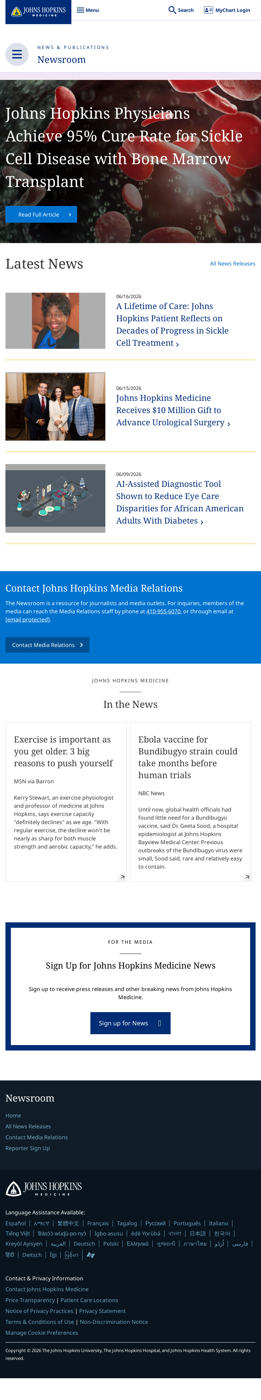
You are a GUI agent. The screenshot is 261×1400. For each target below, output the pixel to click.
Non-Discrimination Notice (114, 1344)
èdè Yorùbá (145, 1255)
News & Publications (73, 47)
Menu (87, 13)
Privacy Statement (102, 1333)
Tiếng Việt (17, 1256)
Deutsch (84, 1265)
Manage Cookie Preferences (41, 1355)
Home (13, 1137)
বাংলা (175, 1255)
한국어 (222, 1255)
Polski (111, 1265)
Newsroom (65, 59)
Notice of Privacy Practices (39, 1333)
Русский (155, 1245)
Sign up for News (123, 1045)
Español (15, 1245)
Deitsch (32, 1276)
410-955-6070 (163, 633)
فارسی (240, 1265)
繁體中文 (68, 1245)
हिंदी (9, 1277)
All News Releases (233, 285)
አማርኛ (41, 1245)
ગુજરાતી (166, 1265)
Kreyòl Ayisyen (23, 1265)
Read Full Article (38, 236)
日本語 (198, 1255)
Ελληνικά (138, 1266)
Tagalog (127, 1245)
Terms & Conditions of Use (39, 1344)
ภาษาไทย (195, 1265)
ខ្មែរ (53, 1276)
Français (98, 1245)
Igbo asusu (108, 1255)
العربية (58, 1265)
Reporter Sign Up (27, 1170)
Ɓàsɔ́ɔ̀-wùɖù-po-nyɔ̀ (62, 1256)
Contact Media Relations (43, 666)
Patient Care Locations (89, 1322)
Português (187, 1245)
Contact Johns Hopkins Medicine (47, 1311)
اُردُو (219, 1265)
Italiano (218, 1245)
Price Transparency (30, 1322)
